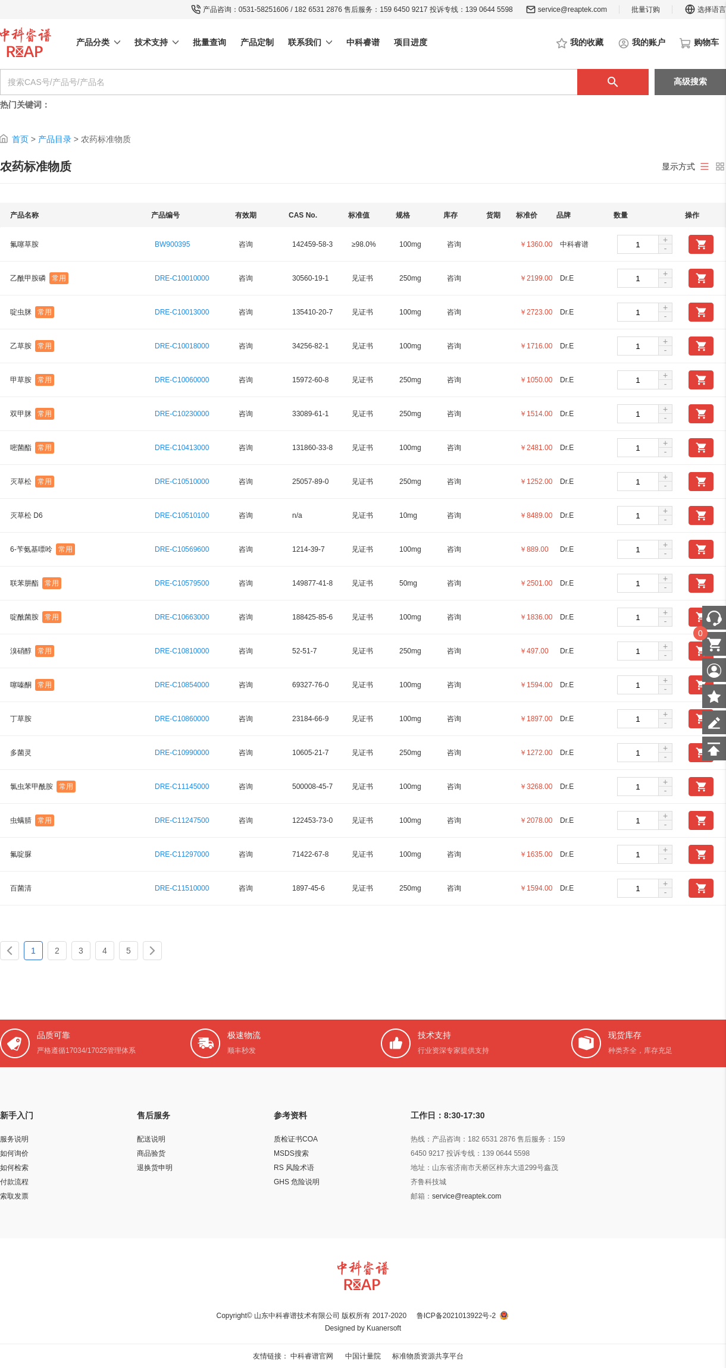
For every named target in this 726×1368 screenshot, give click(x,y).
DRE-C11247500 (182, 820)
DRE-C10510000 (182, 481)
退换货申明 (155, 1167)
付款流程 (14, 1182)
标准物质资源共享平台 (428, 1356)
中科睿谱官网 (311, 1356)
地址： (421, 1167)
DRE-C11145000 (182, 786)
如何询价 (14, 1153)
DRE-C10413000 (182, 448)
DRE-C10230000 (182, 414)
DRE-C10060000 (182, 380)
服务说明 (14, 1139)
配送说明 (151, 1139)
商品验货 (151, 1153)
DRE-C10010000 (182, 278)
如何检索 (14, 1167)
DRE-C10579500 (182, 583)
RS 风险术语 (294, 1167)
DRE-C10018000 (182, 346)
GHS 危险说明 (297, 1182)
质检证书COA (296, 1139)
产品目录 (54, 139)
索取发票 (14, 1196)
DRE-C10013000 (182, 312)
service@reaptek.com (572, 9)
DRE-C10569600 (182, 549)
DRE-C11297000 (182, 854)
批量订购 (645, 9)
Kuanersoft (384, 1328)
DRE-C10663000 (182, 617)
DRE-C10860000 (182, 719)
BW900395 (172, 244)
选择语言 (705, 9)
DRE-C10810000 (182, 651)
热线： (421, 1139)
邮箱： (421, 1196)
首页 (20, 139)
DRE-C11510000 (182, 888)
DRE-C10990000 (182, 753)
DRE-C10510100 (182, 515)
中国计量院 (363, 1356)
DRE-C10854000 (182, 685)
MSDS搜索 (291, 1153)
